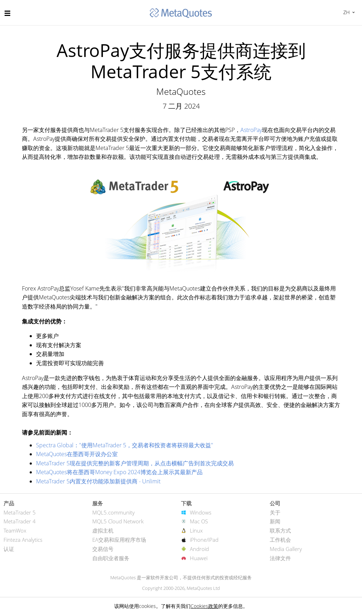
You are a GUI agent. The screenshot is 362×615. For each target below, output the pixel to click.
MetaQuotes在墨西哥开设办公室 (77, 454)
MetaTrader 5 (20, 512)
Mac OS (199, 521)
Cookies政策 (204, 606)
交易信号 (102, 548)
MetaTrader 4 (20, 521)
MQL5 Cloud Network (118, 521)
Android (199, 548)
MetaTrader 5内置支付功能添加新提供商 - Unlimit (98, 481)
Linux (196, 530)
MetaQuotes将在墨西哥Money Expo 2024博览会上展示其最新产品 (119, 472)
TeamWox (15, 530)
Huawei (199, 558)
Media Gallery (286, 548)
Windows (200, 512)
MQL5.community (113, 512)
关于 (275, 512)
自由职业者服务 (110, 558)
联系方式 (280, 530)
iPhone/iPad (204, 539)
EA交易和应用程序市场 (119, 539)
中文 (345, 12)
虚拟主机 (102, 530)
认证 (9, 548)
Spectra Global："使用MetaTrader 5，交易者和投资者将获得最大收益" (124, 445)
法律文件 (280, 558)
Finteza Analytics (23, 539)
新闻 (275, 521)
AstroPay (251, 130)
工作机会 (280, 539)
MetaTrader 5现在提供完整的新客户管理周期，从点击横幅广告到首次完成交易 (135, 463)
